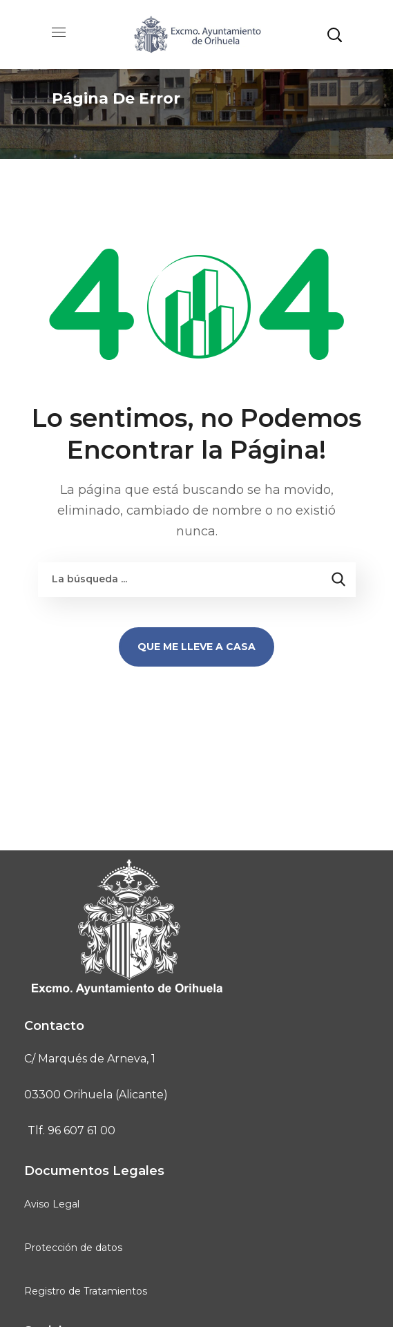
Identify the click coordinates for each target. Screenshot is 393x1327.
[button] (334, 34)
